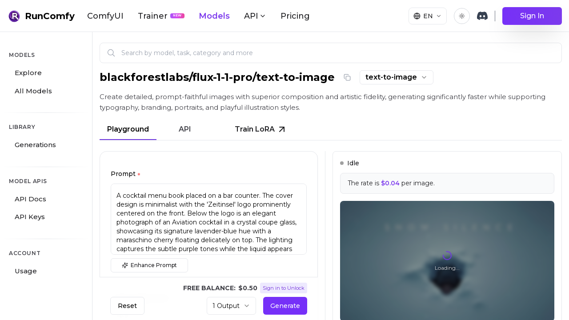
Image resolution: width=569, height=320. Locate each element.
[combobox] (396, 77)
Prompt (125, 175)
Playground (128, 129)
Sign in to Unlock (284, 288)
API (185, 129)
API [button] (255, 16)
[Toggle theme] (462, 16)
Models (214, 16)
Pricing (295, 16)
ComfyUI (105, 16)
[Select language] (428, 16)
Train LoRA (261, 129)
